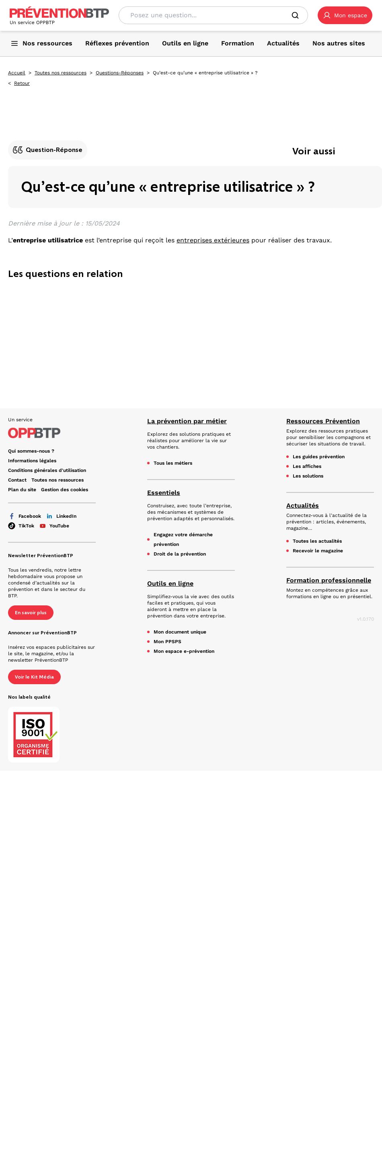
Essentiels (163, 492)
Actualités (302, 505)
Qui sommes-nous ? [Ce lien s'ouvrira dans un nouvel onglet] (31, 451)
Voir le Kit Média (34, 677)
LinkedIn (61, 516)
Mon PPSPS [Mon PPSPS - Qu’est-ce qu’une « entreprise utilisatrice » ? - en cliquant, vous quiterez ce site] (167, 641)
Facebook (24, 516)
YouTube (54, 525)
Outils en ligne (170, 583)
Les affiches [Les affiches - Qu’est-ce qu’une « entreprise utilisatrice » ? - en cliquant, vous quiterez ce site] (307, 466)
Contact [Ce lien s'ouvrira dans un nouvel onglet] (17, 480)
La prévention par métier (187, 421)
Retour (22, 83)
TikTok (21, 525)
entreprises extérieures (213, 240)
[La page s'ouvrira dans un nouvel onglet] (345, 15)
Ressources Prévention (323, 421)
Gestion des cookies (64, 489)
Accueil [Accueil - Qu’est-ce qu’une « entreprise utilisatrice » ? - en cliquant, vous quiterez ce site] (16, 72)
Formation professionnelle (328, 580)
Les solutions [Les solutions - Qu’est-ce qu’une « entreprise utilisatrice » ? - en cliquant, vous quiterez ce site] (308, 476)
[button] (345, 15)
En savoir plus (31, 612)
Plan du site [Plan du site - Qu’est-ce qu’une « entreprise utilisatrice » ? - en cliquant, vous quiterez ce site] (22, 489)
